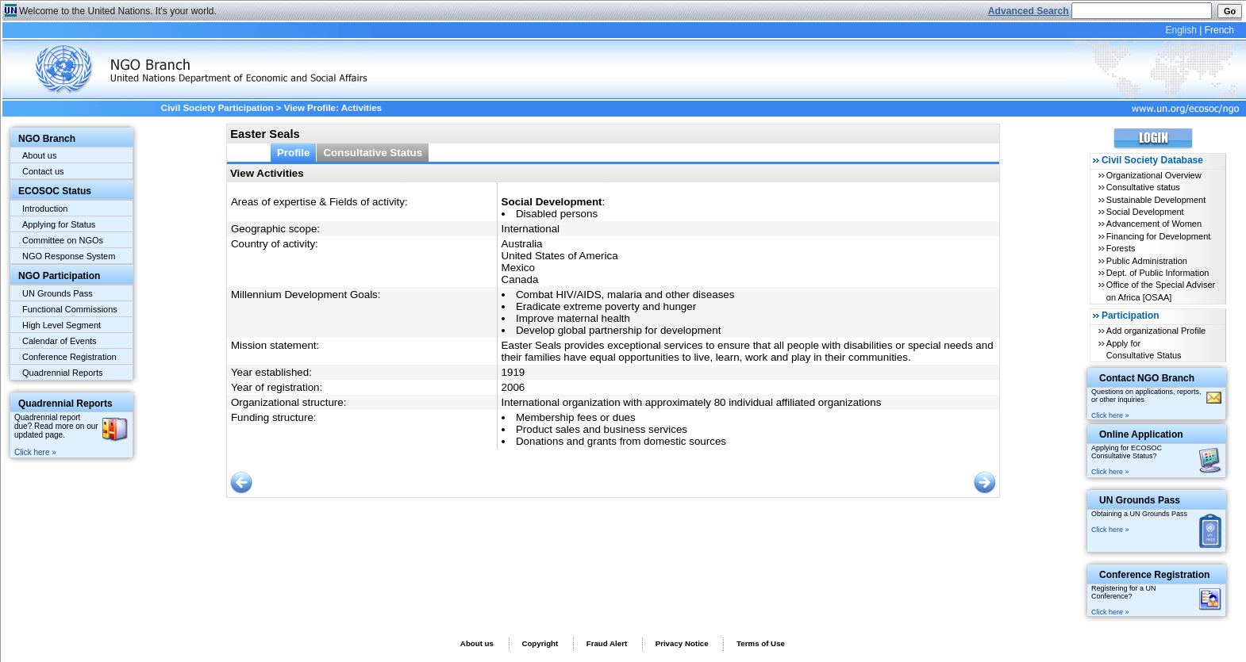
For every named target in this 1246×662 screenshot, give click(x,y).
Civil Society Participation (217, 108)
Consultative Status (372, 153)
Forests (1121, 248)
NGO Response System (68, 256)
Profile (293, 153)
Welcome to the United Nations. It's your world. (118, 11)
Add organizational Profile (1156, 330)
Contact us (43, 171)
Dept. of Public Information (1157, 272)
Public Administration (1146, 261)
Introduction (44, 208)
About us (39, 155)
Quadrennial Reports (62, 372)
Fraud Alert (606, 643)
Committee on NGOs (62, 240)
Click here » (35, 452)
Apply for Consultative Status (1144, 349)
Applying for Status (58, 224)
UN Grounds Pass (57, 293)
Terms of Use (760, 643)
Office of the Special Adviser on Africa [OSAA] (1160, 290)
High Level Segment (61, 325)
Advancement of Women (1154, 223)
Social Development (1145, 211)
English (1180, 30)
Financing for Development (1158, 236)
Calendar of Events (59, 341)
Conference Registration (69, 357)
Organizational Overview (1154, 175)
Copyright (539, 643)
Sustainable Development (1156, 200)
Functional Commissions (69, 309)
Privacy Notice (682, 643)
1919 (513, 372)
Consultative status (1143, 187)
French (1219, 30)
